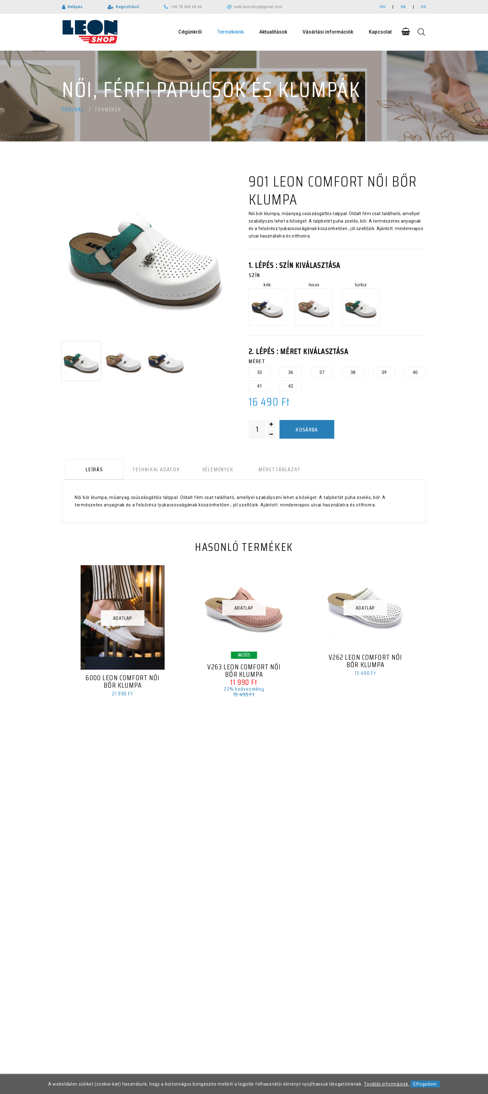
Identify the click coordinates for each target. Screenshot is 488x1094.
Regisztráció (127, 7)
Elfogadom (425, 1084)
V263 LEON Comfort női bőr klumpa (244, 672)
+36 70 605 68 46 (186, 7)
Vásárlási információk (328, 32)
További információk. (386, 1084)
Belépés (75, 7)
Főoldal (73, 109)
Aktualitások (273, 32)
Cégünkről (190, 32)
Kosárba (307, 429)
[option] (145, 255)
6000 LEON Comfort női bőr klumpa (122, 683)
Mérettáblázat (269, 470)
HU (382, 7)
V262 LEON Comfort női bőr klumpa (365, 662)
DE (423, 7)
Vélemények (210, 470)
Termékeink (230, 32)
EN (403, 7)
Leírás (91, 470)
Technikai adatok (151, 470)
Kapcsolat (380, 32)
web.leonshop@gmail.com (258, 7)
